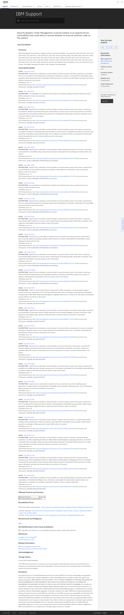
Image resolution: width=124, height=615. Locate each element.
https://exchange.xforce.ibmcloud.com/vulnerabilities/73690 (55, 375)
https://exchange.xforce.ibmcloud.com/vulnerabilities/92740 (55, 120)
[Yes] (105, 47)
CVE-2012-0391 (29, 308)
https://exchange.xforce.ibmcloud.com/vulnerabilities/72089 (55, 357)
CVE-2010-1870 (29, 288)
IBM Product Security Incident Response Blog (32, 549)
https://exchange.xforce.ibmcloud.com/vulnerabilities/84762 (55, 448)
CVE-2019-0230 (29, 216)
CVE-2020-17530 (29, 252)
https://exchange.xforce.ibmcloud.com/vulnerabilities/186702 (55, 227)
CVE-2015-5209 (29, 147)
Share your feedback (122, 224)
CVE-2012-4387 (29, 381)
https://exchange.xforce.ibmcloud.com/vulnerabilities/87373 (55, 100)
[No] (114, 47)
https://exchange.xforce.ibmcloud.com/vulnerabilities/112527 (55, 176)
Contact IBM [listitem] (6, 613)
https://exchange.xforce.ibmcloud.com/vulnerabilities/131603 (55, 210)
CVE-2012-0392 (29, 326)
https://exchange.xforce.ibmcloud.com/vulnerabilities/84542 (55, 428)
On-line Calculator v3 (25, 539)
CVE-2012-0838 (29, 364)
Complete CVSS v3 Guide (26, 537)
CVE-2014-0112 (29, 107)
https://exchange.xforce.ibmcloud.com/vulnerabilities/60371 (55, 301)
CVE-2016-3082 (29, 165)
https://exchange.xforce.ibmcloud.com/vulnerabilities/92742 (55, 140)
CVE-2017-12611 (29, 198)
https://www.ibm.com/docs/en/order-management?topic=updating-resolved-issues (67, 507)
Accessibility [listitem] (32, 613)
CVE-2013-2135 (29, 455)
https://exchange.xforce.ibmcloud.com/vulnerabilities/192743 (55, 263)
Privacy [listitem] (14, 613)
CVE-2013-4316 (29, 91)
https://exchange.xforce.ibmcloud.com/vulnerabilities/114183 (55, 192)
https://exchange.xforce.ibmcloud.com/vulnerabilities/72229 (55, 319)
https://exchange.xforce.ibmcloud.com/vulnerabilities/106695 (55, 158)
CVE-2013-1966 (29, 417)
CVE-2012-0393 (29, 344)
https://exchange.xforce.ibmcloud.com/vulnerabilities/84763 (55, 469)
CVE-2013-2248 (29, 475)
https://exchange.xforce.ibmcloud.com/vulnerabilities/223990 (55, 281)
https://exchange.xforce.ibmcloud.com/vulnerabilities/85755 (55, 486)
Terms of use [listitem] (22, 613)
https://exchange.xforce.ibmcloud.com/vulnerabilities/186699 (55, 245)
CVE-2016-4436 (29, 183)
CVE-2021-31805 (29, 270)
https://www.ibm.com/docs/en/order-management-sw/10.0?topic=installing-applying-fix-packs (54, 515)
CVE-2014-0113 (29, 127)
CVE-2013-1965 (29, 399)
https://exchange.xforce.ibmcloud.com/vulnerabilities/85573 (55, 411)
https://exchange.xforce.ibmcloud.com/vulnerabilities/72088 (55, 337)
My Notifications (34, 530)
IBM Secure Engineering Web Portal (29, 546)
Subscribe (105, 101)
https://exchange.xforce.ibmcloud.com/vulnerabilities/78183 (55, 393)
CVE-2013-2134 (29, 435)
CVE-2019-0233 (29, 234)
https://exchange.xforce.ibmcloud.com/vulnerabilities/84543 (55, 85)
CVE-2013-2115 (29, 71)
